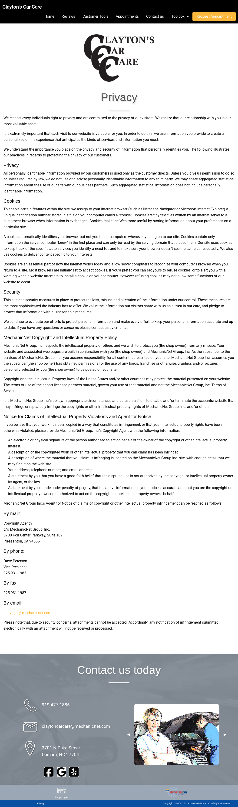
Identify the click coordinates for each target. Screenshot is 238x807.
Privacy (40, 803)
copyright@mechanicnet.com (27, 613)
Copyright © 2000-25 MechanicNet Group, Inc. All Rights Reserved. (197, 803)
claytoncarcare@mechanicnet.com (76, 726)
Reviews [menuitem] (68, 16)
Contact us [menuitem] (155, 16)
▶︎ (225, 734)
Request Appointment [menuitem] (214, 16)
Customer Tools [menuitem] (95, 16)
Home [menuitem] (49, 16)
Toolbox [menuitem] (178, 16)
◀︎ (128, 734)
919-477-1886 (56, 705)
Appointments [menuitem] (127, 16)
